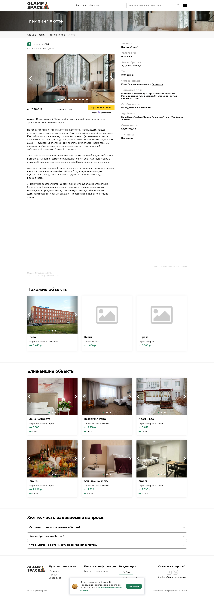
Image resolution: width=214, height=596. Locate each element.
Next (111, 78)
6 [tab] (72, 99)
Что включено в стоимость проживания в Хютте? (63, 544)
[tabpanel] (71, 78)
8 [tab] (80, 99)
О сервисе (55, 578)
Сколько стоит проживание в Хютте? (54, 527)
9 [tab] (83, 99)
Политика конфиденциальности (170, 590)
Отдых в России (36, 34)
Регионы (81, 5)
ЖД (123, 65)
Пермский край (57, 34)
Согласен (134, 586)
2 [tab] (58, 99)
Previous (31, 78)
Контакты (94, 5)
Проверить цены (101, 107)
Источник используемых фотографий (170, 266)
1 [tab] (55, 99)
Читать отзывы (65, 109)
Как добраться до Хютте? (46, 536)
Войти (126, 572)
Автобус (136, 65)
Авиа (128, 65)
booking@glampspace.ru (172, 577)
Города (53, 574)
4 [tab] (65, 99)
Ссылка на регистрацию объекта (43, 275)
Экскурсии (157, 84)
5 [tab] (69, 99)
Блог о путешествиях (96, 571)
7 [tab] (76, 99)
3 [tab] (62, 99)
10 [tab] (87, 99)
